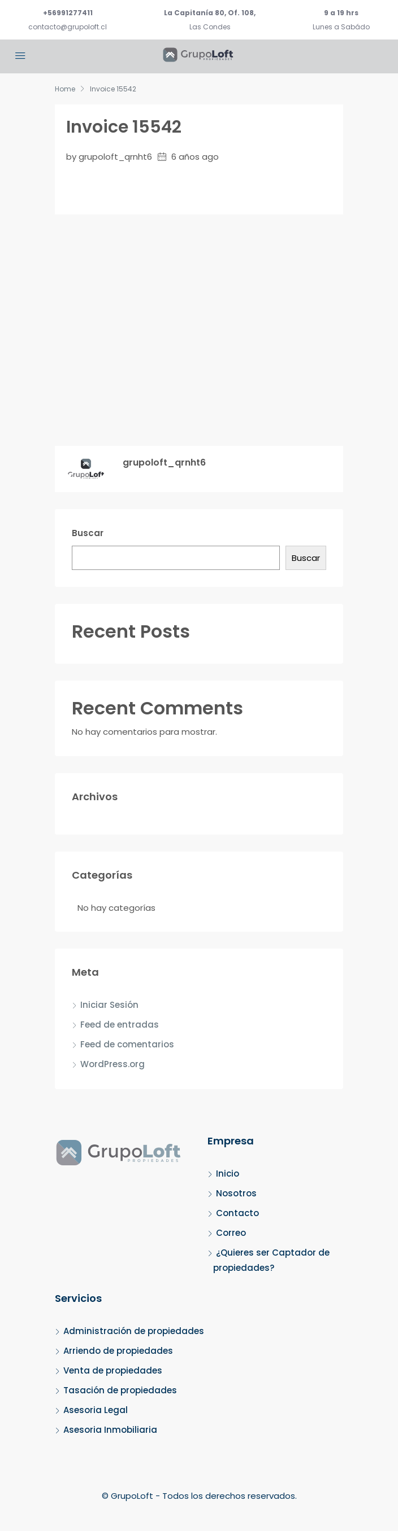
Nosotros (236, 1193)
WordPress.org (112, 1064)
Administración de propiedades (133, 1331)
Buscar (87, 533)
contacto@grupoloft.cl (67, 27)
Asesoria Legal (95, 1410)
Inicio (227, 1173)
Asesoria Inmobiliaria (110, 1430)
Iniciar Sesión (109, 1005)
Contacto (237, 1213)
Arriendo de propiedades (118, 1351)
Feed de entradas (119, 1024)
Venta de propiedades (112, 1370)
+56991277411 (68, 12)
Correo (231, 1233)
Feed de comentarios (127, 1044)
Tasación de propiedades (120, 1390)
